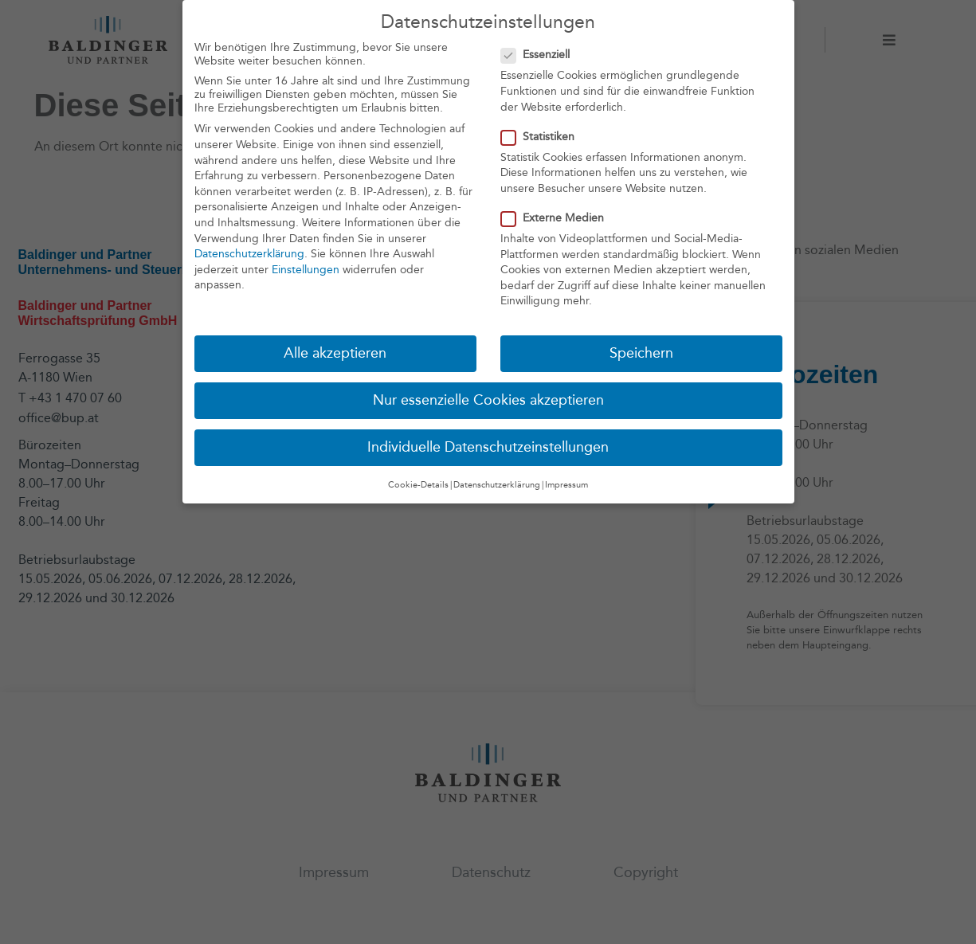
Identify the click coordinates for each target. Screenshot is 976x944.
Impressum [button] (566, 485)
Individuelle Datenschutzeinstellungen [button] (488, 447)
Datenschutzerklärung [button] (496, 485)
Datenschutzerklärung (249, 253)
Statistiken (542, 136)
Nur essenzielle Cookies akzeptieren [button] (488, 400)
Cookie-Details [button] (418, 485)
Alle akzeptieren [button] (335, 353)
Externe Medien (557, 218)
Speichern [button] (641, 353)
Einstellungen (305, 269)
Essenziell (540, 54)
